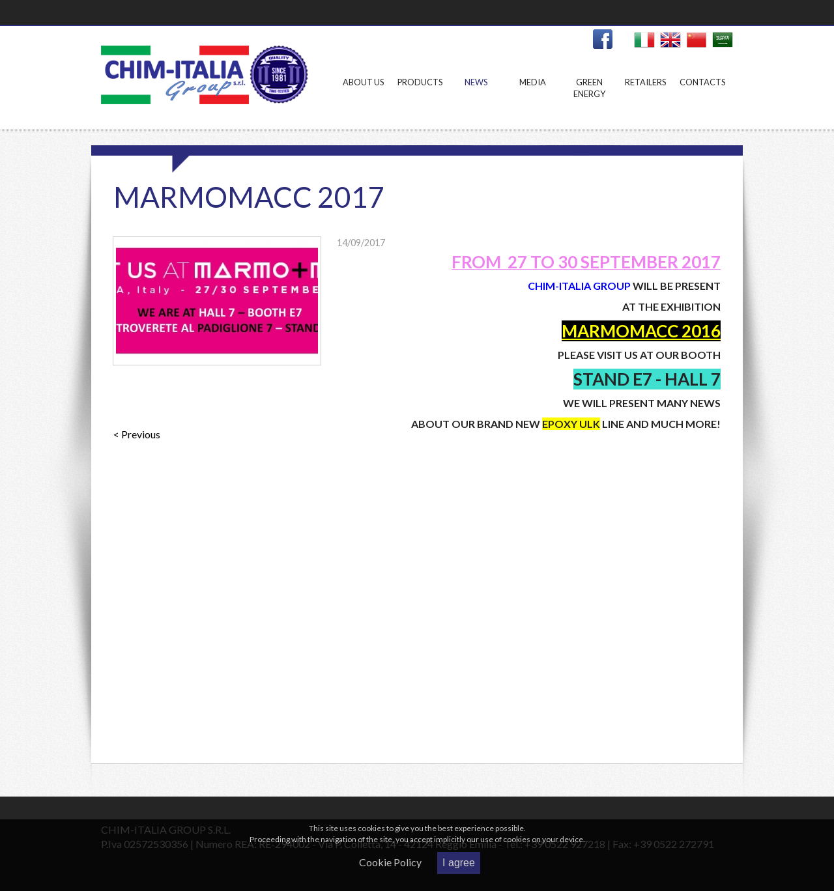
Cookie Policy (390, 862)
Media (532, 101)
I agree (458, 862)
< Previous (136, 434)
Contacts (702, 101)
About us (363, 101)
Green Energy (589, 101)
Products (420, 101)
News (476, 101)
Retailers (646, 101)
